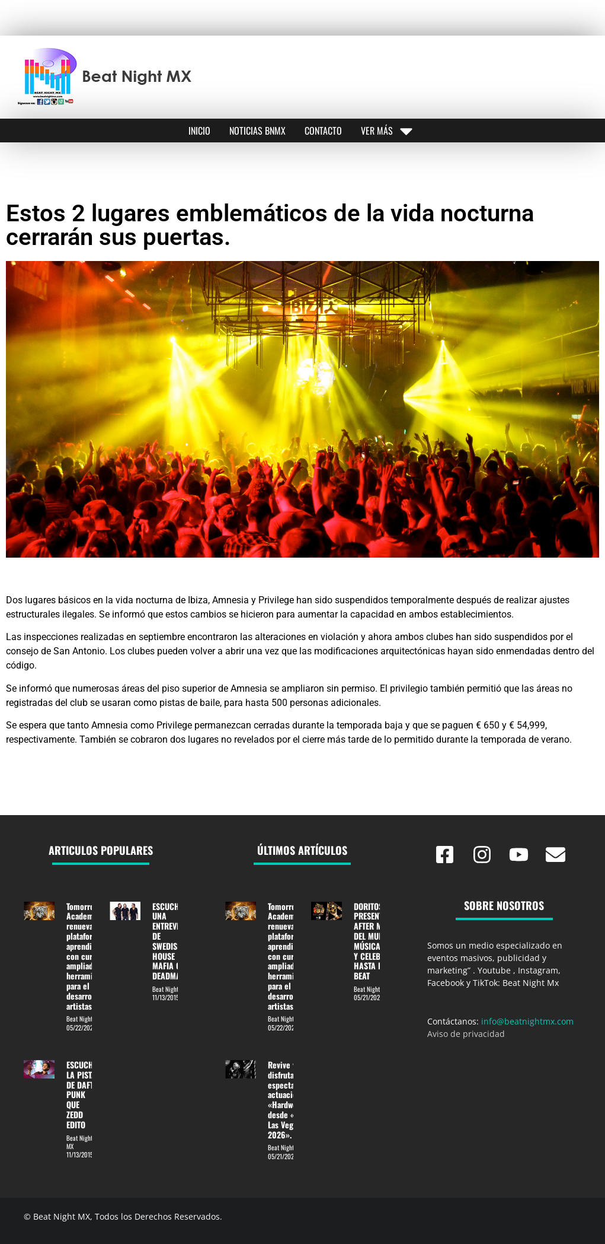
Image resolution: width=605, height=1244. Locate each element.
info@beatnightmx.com (527, 1021)
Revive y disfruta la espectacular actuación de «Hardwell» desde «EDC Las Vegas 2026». (290, 1099)
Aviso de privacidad (466, 1033)
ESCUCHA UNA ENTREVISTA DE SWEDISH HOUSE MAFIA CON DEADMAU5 (171, 941)
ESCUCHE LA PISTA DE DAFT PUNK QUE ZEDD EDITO (81, 1094)
